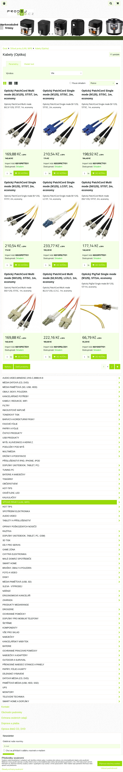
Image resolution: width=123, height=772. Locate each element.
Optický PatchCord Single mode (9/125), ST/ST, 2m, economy (20, 186)
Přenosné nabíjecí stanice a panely (62, 664)
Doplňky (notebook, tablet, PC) (62, 465)
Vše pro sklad (62, 632)
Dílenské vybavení (62, 674)
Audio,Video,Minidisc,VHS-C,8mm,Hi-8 (62, 378)
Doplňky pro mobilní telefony (62, 618)
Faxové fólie (62, 424)
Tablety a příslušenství (62, 520)
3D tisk (62, 540)
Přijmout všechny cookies (109, 763)
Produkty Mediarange (15, 605)
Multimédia (62, 451)
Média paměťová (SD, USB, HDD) (62, 387)
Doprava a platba (10, 723)
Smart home (62, 563)
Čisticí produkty (62, 433)
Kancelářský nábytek (62, 641)
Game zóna (62, 549)
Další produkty (21, 366)
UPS (62, 687)
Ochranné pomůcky (62, 614)
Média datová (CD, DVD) (62, 382)
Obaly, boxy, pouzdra (62, 392)
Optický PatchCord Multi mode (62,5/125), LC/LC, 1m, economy (60, 278)
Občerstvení (62, 484)
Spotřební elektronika (62, 511)
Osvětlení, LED (62, 493)
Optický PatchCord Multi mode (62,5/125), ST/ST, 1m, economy (21, 94)
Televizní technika (62, 697)
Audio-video (62, 516)
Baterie (62, 646)
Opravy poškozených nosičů (19, 526)
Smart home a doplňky (62, 701)
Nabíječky (62, 637)
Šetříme (62, 623)
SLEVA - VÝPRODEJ (12, 586)
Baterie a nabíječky (62, 474)
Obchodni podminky (11, 712)
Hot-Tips (62, 488)
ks (8, 173)
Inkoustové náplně (62, 410)
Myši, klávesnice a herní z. (62, 442)
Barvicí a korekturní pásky (62, 419)
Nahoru (8, 366)
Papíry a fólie (62, 428)
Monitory (62, 692)
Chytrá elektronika (62, 554)
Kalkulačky (62, 497)
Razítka (62, 531)
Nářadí (62, 591)
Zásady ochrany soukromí (12, 769)
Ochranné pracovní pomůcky (62, 651)
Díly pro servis (62, 545)
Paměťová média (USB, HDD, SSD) (62, 683)
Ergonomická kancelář (62, 595)
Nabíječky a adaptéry (62, 655)
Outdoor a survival (62, 660)
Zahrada (62, 600)
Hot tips (62, 507)
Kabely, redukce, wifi (62, 401)
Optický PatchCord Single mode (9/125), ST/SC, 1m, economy (97, 94)
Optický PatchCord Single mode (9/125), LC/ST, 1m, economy (59, 186)
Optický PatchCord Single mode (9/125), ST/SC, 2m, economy (59, 94)
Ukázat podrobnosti (109, 768)
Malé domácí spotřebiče (62, 559)
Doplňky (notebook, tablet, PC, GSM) (62, 536)
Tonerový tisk (62, 415)
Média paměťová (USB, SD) (62, 582)
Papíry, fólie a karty (62, 669)
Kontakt (5, 707)
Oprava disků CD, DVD (13, 729)
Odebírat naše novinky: (13, 741)
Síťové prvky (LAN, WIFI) (62, 502)
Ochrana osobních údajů (14, 718)
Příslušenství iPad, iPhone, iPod (21, 461)
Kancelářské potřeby (62, 396)
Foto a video (62, 572)
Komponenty (62, 628)
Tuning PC (62, 470)
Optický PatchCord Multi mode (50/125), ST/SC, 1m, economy (20, 278)
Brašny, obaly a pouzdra (62, 568)
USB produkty (62, 438)
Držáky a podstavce (62, 456)
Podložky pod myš (62, 447)
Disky (62, 577)
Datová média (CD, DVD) (62, 678)
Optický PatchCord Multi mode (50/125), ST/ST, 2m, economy (97, 186)
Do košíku (21, 173)
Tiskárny (62, 479)
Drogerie (62, 609)
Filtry (62, 405)
